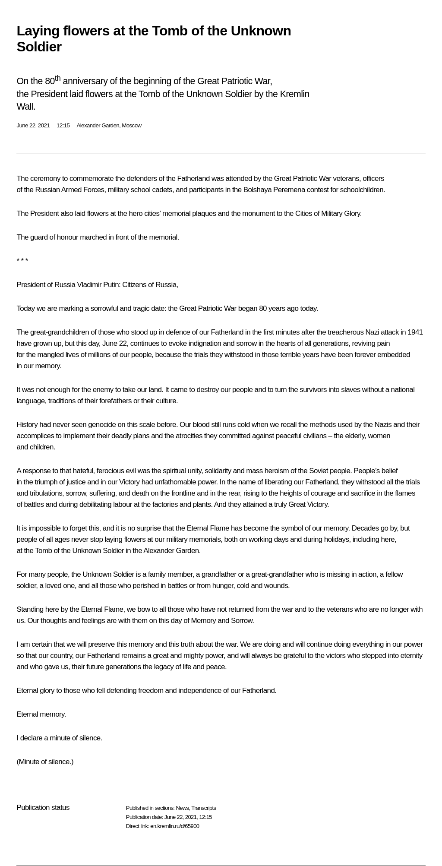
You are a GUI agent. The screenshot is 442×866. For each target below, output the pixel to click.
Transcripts (203, 808)
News (182, 808)
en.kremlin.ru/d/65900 (174, 826)
